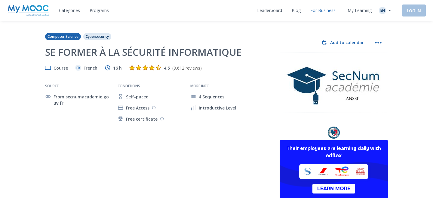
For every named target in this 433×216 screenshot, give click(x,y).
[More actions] (378, 42)
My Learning (360, 10)
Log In (414, 11)
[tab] (69, 10)
